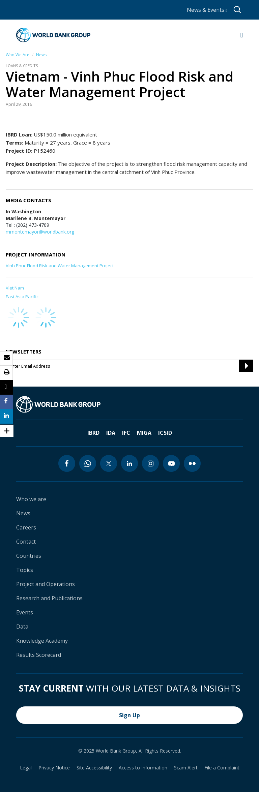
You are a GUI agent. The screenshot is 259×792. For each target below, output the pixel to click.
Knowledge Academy (42, 640)
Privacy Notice (54, 767)
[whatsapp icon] (87, 463)
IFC (126, 433)
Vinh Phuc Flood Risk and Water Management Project (60, 266)
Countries (28, 555)
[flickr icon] (192, 463)
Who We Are (17, 55)
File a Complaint (221, 767)
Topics (24, 570)
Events (24, 612)
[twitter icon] (108, 463)
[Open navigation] (241, 35)
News (41, 55)
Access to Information (143, 767)
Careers (26, 527)
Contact (26, 541)
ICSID (165, 433)
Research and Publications (49, 598)
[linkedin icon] (129, 463)
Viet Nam (15, 288)
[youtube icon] (171, 463)
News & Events (207, 9)
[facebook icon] (66, 463)
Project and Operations (45, 584)
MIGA (144, 433)
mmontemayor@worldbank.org (40, 232)
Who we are (31, 499)
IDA (110, 433)
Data (22, 626)
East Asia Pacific (22, 297)
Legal (26, 767)
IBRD (93, 433)
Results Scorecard (38, 655)
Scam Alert (186, 767)
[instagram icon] (150, 463)
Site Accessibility (94, 767)
